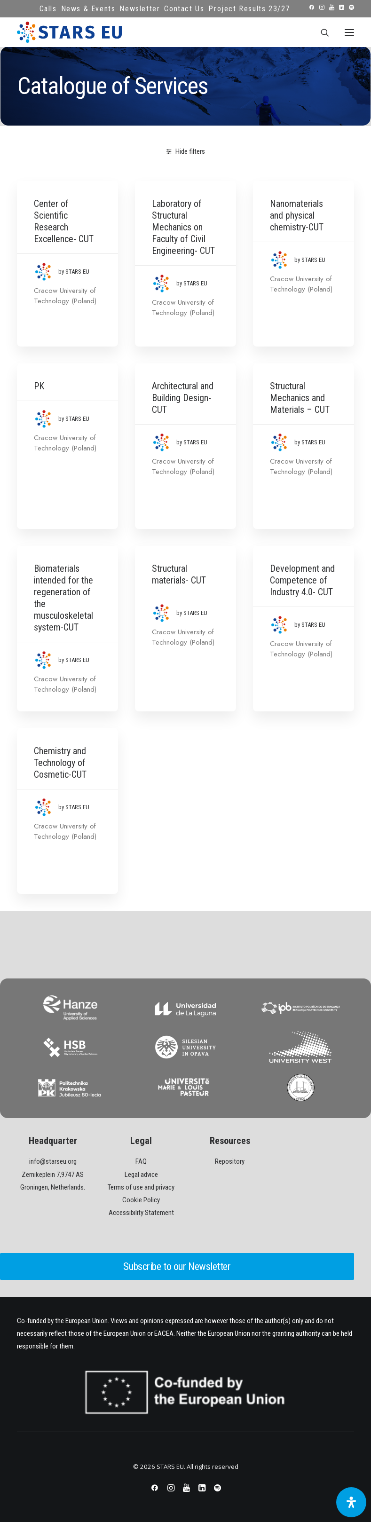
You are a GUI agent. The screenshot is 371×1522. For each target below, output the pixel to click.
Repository (230, 1161)
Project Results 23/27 (249, 8)
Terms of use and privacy (141, 1187)
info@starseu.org (53, 1161)
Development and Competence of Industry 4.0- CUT (302, 580)
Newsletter (139, 8)
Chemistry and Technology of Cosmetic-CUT (60, 762)
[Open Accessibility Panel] (351, 1502)
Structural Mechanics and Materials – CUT (300, 397)
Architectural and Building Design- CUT (182, 397)
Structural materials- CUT (179, 574)
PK (39, 386)
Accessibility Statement (141, 1212)
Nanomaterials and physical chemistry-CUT (297, 215)
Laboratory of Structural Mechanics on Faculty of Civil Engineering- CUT (183, 227)
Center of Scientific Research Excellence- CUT (64, 221)
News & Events (88, 8)
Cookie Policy (141, 1200)
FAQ (141, 1161)
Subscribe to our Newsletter (176, 1266)
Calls (48, 8)
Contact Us (184, 8)
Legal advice (141, 1174)
